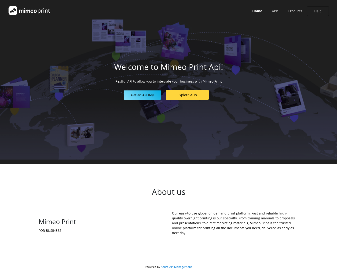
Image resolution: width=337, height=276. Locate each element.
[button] (142, 95)
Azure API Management (176, 267)
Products (295, 11)
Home (257, 11)
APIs (275, 11)
